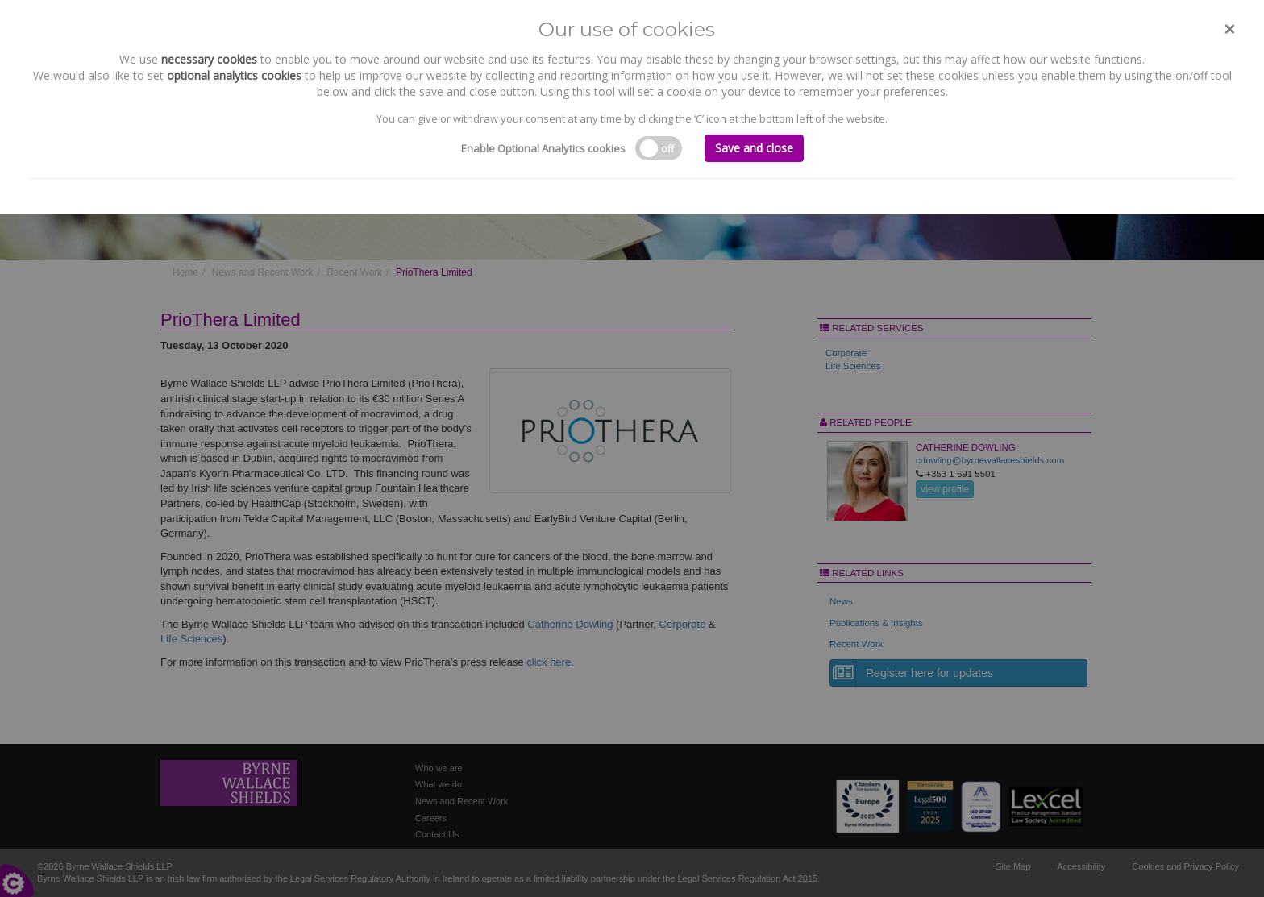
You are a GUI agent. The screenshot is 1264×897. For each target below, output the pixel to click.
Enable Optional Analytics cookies (543, 148)
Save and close (754, 148)
